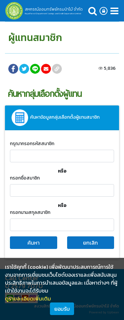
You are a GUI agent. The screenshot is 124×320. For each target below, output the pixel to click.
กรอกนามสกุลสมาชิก (30, 212)
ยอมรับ (62, 309)
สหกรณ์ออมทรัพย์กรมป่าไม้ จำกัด (54, 9)
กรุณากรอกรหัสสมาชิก (32, 143)
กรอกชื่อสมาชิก (25, 178)
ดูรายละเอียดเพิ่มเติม (28, 298)
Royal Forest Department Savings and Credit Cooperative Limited (53, 13)
